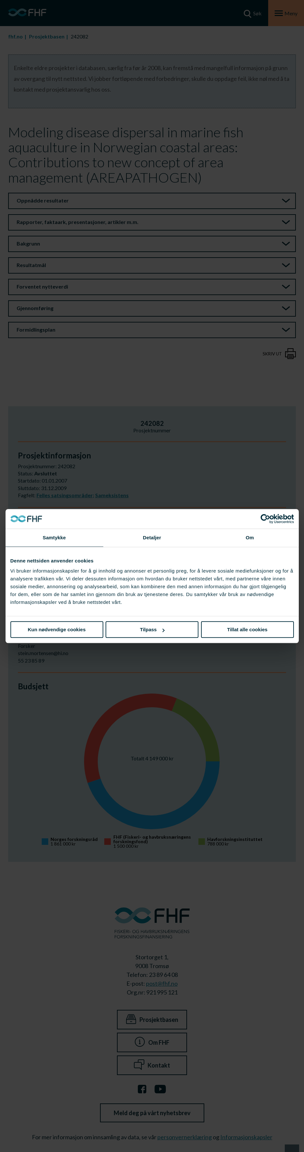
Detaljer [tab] (152, 537)
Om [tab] (250, 537)
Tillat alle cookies (247, 629)
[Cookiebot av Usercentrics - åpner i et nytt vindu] (265, 519)
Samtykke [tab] (54, 537)
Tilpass (152, 629)
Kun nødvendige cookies (57, 629)
